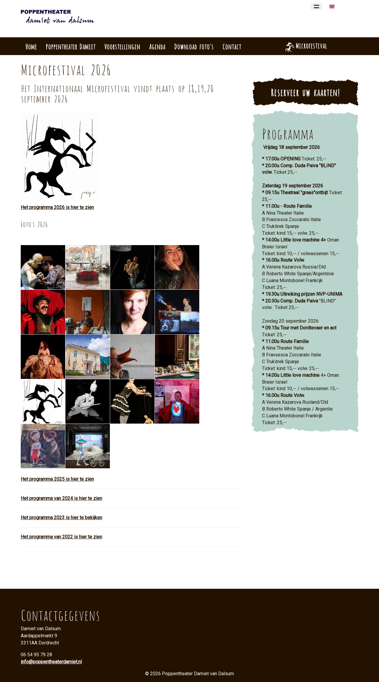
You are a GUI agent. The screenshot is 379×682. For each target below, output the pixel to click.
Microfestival (311, 45)
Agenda (157, 46)
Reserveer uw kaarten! (305, 92)
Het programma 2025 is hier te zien (57, 479)
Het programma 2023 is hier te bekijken (61, 517)
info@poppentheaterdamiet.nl (51, 662)
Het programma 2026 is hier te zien (57, 207)
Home (31, 46)
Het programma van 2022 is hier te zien (61, 537)
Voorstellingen (122, 46)
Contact (231, 46)
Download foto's (193, 46)
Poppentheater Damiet (70, 46)
